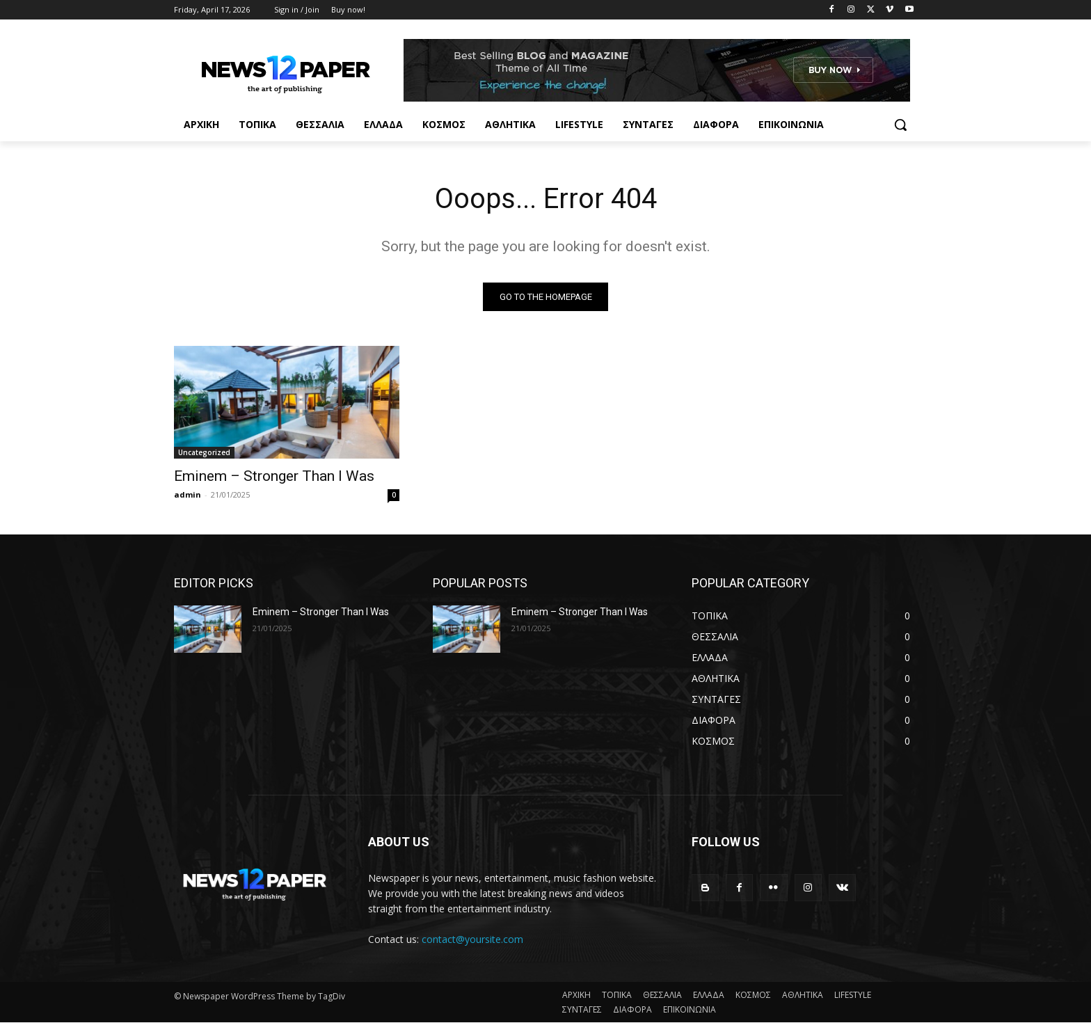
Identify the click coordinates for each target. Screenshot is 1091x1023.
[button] (900, 124)
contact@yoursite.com (472, 939)
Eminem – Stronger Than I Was (274, 476)
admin (187, 494)
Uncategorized (204, 452)
